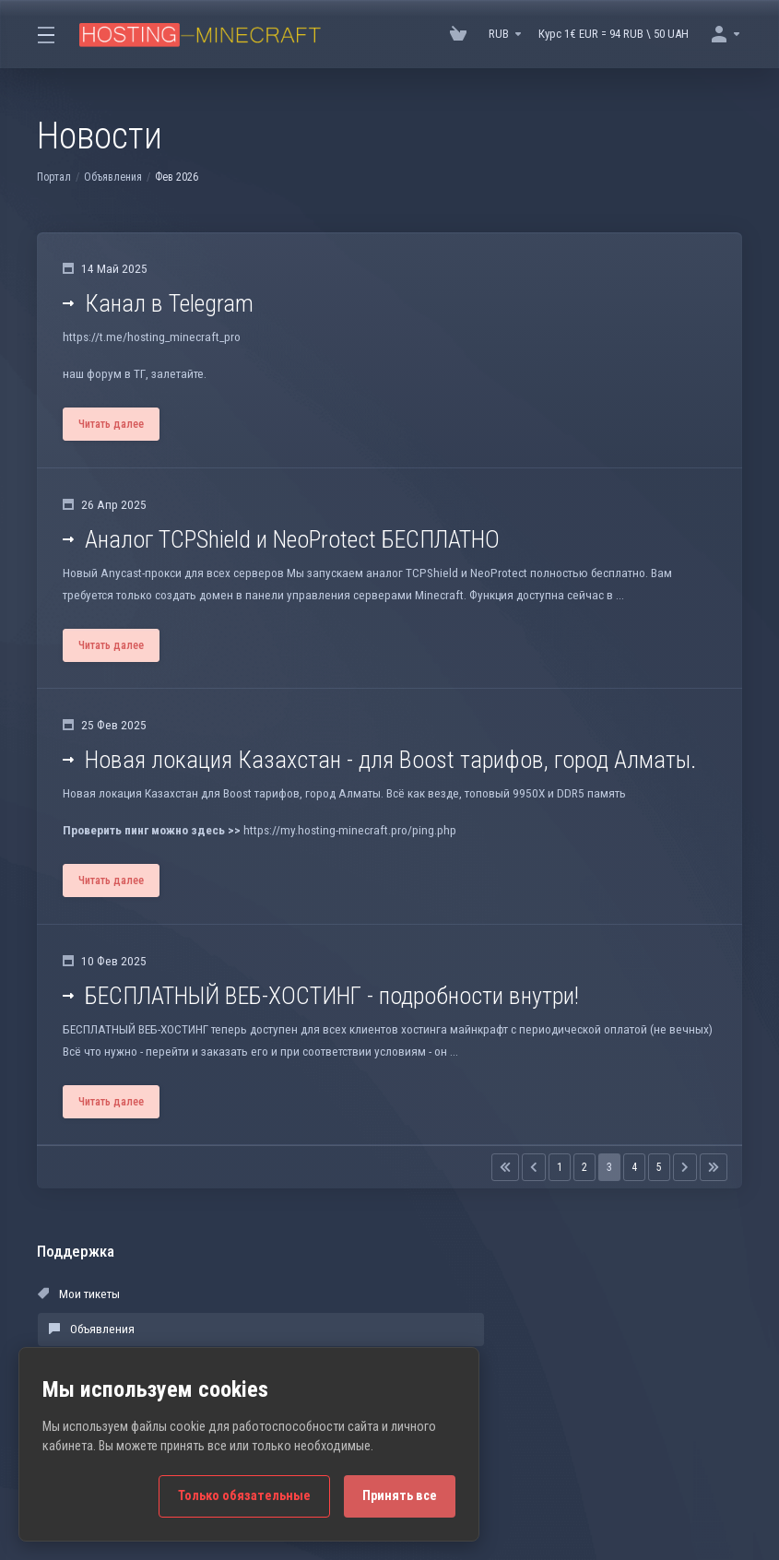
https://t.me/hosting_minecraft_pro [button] (149, 341)
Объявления (113, 177)
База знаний (532, 1322)
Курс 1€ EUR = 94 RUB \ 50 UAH (613, 34)
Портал (54, 177)
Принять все (399, 1496)
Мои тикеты (78, 1322)
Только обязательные (244, 1496)
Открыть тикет (537, 1357)
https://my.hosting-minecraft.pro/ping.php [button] (344, 848)
